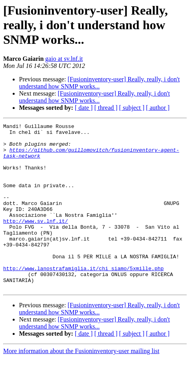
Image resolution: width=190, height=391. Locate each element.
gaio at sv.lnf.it (64, 58)
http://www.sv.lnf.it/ (35, 240)
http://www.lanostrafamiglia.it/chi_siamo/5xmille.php (83, 297)
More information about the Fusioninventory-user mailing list (81, 384)
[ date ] (84, 107)
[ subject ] (131, 107)
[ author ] (158, 107)
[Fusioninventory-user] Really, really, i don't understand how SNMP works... (99, 83)
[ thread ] (106, 107)
